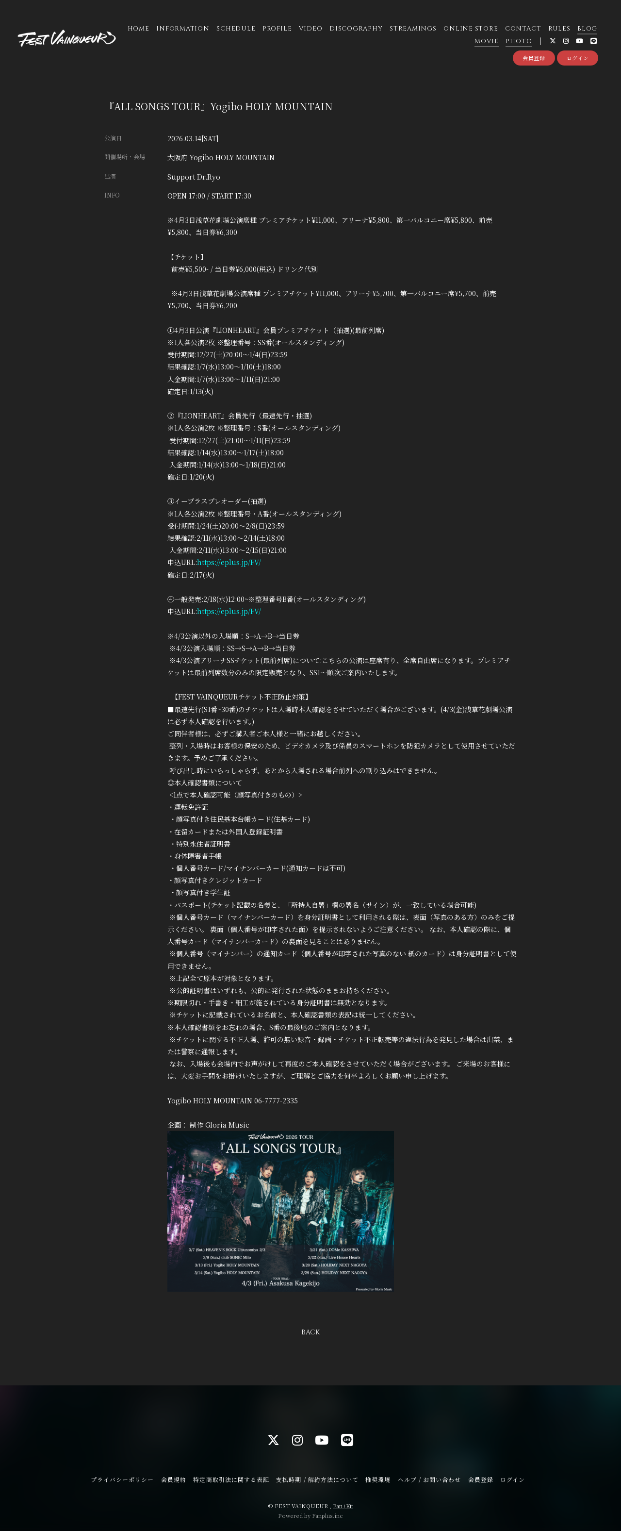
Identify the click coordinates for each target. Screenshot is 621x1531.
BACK (310, 1332)
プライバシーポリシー (122, 1479)
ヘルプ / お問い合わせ (429, 1479)
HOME (138, 28)
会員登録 (534, 58)
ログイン (578, 58)
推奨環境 (378, 1479)
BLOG (587, 28)
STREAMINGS (413, 28)
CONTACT (523, 28)
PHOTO (519, 41)
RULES (559, 28)
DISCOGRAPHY (356, 28)
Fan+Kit (343, 1506)
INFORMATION (183, 28)
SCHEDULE (235, 28)
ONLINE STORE (470, 28)
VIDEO (311, 28)
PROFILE (277, 28)
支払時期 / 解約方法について (317, 1479)
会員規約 (173, 1479)
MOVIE (486, 41)
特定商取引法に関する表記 (231, 1479)
